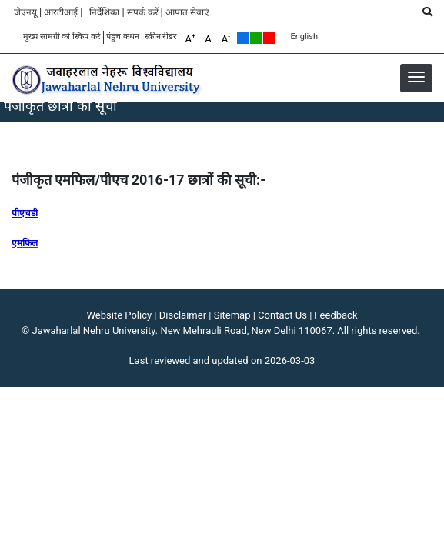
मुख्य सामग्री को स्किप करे (62, 37)
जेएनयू (25, 12)
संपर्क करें (143, 12)
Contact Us (282, 315)
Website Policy (119, 315)
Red (269, 38)
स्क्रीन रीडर (161, 37)
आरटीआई (61, 12)
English (304, 37)
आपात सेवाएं (187, 12)
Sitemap (232, 315)
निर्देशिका (104, 12)
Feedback (336, 315)
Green (256, 38)
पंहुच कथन (122, 37)
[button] (416, 77)
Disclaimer (182, 315)
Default (243, 38)
